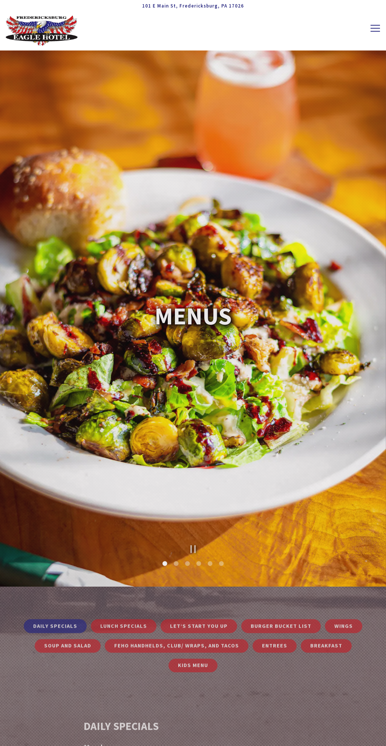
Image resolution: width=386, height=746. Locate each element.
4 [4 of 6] (198, 520)
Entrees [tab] (274, 602)
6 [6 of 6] (221, 520)
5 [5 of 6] (210, 520)
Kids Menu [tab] (193, 622)
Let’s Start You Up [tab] (199, 583)
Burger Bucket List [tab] (281, 583)
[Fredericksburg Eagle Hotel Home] (42, 30)
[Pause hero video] (193, 505)
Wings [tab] (343, 583)
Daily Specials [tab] (55, 583)
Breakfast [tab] (326, 602)
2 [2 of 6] (176, 520)
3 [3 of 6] (187, 520)
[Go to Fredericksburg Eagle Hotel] (193, 5)
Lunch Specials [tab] (123, 583)
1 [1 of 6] (164, 520)
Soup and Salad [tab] (67, 602)
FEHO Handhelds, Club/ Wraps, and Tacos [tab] (176, 602)
